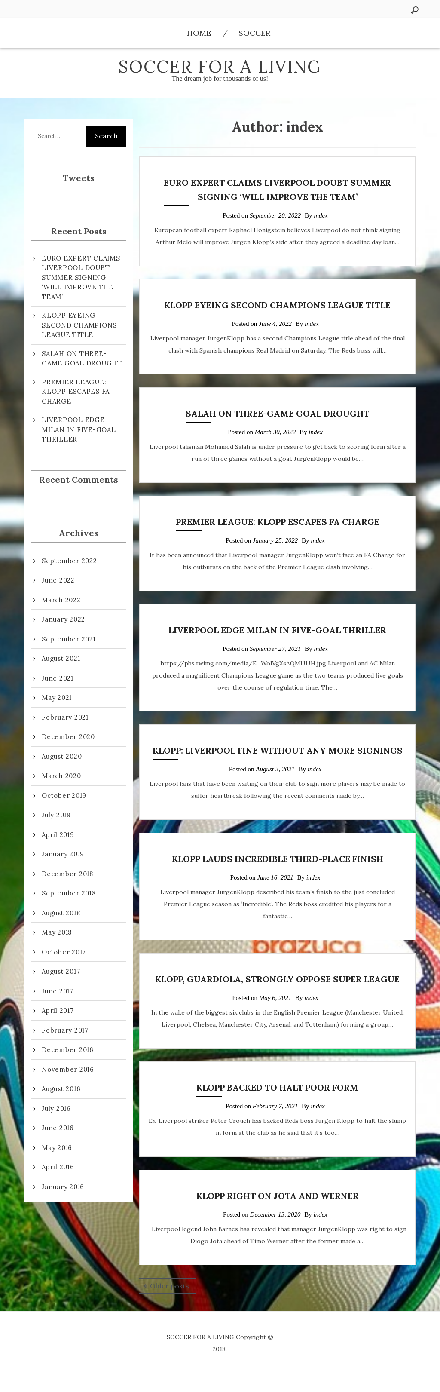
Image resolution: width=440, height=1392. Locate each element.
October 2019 (64, 795)
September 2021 (69, 639)
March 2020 (61, 776)
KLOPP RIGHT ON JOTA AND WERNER (277, 1195)
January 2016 (63, 1187)
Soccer (254, 33)
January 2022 (63, 619)
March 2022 (61, 600)
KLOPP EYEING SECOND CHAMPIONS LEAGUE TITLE (277, 305)
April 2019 (58, 835)
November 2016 (68, 1069)
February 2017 (65, 1030)
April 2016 (58, 1167)
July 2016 (56, 1108)
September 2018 (69, 893)
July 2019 (56, 815)
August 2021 (61, 658)
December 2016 (68, 1050)
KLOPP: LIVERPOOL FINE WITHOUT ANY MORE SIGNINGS (278, 750)
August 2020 (62, 756)
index (320, 215)
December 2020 (68, 737)
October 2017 (64, 952)
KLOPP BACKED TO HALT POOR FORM (277, 1087)
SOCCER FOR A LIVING (220, 66)
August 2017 (61, 971)
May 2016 (57, 1148)
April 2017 (58, 1010)
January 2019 (63, 854)
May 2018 (57, 932)
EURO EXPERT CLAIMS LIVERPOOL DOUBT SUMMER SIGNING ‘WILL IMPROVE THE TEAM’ (81, 277)
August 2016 (61, 1089)
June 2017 (57, 991)
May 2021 (57, 697)
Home (199, 33)
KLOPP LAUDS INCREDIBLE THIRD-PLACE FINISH (277, 858)
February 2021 (65, 717)
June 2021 (57, 678)
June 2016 (58, 1128)
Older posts (169, 1286)
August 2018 (61, 913)
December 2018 (67, 874)
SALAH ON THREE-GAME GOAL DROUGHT (277, 413)
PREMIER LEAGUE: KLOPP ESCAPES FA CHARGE (277, 521)
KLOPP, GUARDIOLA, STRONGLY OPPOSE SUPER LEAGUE (277, 979)
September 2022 (69, 561)
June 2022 (58, 580)
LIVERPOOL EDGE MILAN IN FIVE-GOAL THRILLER (277, 630)
